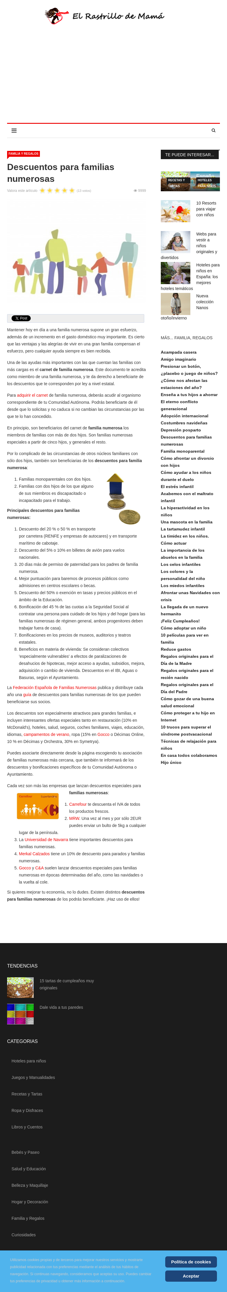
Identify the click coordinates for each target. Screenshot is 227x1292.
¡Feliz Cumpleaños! (180, 621)
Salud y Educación (29, 1168)
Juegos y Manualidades (33, 1077)
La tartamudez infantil (183, 529)
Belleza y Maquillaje (30, 1185)
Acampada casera (179, 352)
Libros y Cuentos (27, 1127)
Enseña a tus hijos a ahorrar (189, 394)
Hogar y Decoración (30, 1201)
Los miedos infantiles (183, 585)
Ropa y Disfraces (27, 1110)
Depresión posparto (181, 430)
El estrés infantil (177, 486)
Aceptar (191, 1275)
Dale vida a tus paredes (61, 1007)
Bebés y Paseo (25, 1152)
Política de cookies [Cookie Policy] (191, 1261)
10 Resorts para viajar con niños (206, 209)
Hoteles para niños (207, 181)
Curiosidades (24, 1234)
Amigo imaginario (178, 359)
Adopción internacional (184, 415)
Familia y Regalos (23, 153)
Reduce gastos (176, 649)
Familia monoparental (183, 451)
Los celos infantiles (181, 564)
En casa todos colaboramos (189, 755)
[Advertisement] (113, 78)
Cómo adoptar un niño (183, 628)
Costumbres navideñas (184, 423)
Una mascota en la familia (187, 522)
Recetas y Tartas (176, 181)
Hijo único (171, 762)
